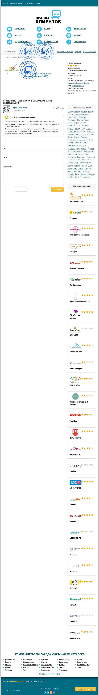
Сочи (84, 146)
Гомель (83, 174)
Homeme (82, 568)
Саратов (89, 128)
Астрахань (71, 148)
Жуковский (91, 157)
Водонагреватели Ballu (82, 298)
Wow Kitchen (82, 382)
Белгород (71, 134)
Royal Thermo (82, 435)
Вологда (71, 143)
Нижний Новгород (81, 114)
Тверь (86, 120)
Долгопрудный (85, 163)
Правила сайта (89, 52)
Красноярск (82, 662)
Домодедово (72, 168)
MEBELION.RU (82, 535)
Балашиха (71, 160)
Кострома (78, 143)
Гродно (70, 171)
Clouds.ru (82, 618)
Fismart (82, 602)
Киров (86, 143)
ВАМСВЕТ (82, 332)
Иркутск (80, 659)
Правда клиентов (16, 682)
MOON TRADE (82, 485)
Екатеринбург (73, 117)
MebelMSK (82, 518)
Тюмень (8, 670)
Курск (91, 140)
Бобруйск (77, 171)
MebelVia (82, 501)
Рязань (77, 128)
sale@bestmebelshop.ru (80, 83)
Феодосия (91, 174)
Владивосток (10, 659)
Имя (4, 149)
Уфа (83, 128)
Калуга (83, 123)
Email (5, 158)
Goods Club (82, 585)
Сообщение (7, 167)
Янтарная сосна (82, 198)
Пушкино (86, 171)
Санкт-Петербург (74, 111)
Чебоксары (72, 157)
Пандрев (82, 248)
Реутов (70, 165)
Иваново (90, 134)
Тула (78, 126)
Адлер (90, 165)
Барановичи (85, 177)
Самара (70, 128)
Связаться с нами (12, 690)
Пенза (78, 146)
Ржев (77, 174)
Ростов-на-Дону (83, 665)
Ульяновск (72, 140)
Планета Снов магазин (82, 232)
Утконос (82, 215)
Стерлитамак (83, 154)
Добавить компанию (85, 689)
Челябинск (71, 126)
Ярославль (81, 131)
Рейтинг (78, 52)
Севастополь (72, 154)
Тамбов (84, 137)
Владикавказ (81, 148)
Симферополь (82, 140)
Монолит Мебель (82, 265)
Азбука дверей (82, 365)
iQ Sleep (82, 551)
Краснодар (72, 131)
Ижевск (77, 137)
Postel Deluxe (82, 451)
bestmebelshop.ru (78, 86)
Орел (84, 134)
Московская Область (75, 120)
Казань (70, 123)
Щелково (88, 168)
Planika (82, 468)
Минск (78, 134)
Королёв (71, 174)
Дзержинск (81, 157)
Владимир (82, 117)
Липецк (70, 137)
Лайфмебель (82, 282)
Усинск (84, 165)
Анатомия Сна (82, 348)
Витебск (70, 177)
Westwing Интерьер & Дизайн (82, 400)
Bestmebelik (82, 635)
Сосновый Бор (73, 163)
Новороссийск (89, 151)
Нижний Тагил (77, 151)
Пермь (76, 123)
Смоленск (71, 146)
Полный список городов (49, 674)
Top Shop (82, 418)
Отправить (57, 189)
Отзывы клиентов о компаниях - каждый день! (21, 3)
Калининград (28, 662)
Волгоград (90, 131)
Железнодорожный (84, 160)
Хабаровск (45, 670)
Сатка (77, 177)
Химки (80, 168)
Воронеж (85, 126)
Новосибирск (46, 665)
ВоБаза (82, 315)
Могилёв (77, 165)
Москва (84, 111)
